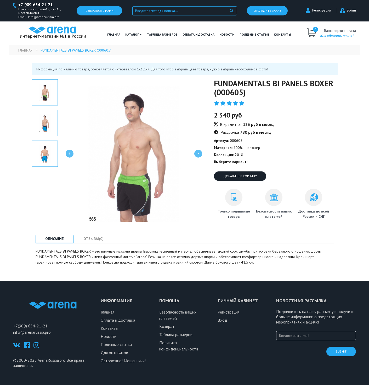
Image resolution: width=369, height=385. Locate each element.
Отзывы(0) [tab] (96, 239)
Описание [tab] (55, 239)
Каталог (133, 35)
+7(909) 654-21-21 (30, 326)
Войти (348, 10)
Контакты (282, 35)
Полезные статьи (116, 344)
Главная (113, 35)
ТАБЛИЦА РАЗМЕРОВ (162, 35)
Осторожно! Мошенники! (123, 361)
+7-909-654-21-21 (37, 5)
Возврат (166, 326)
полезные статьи (254, 35)
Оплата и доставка (198, 35)
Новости (226, 35)
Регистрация (318, 10)
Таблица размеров (175, 334)
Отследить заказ (267, 11)
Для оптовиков (114, 352)
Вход (222, 320)
